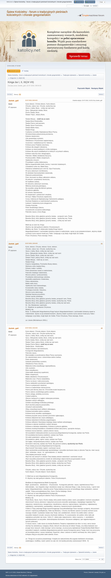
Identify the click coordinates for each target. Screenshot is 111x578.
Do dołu (9, 94)
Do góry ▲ (103, 572)
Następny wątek (97, 88)
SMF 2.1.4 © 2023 (11, 572)
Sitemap (29, 572)
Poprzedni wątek (84, 88)
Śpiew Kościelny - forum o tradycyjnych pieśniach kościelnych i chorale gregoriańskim (37, 13)
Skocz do (78, 559)
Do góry (10, 547)
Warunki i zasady (93, 572)
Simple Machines (21, 572)
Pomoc (86, 572)
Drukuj (101, 94)
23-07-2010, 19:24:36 (31, 328)
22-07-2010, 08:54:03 (31, 100)
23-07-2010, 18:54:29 (31, 243)
